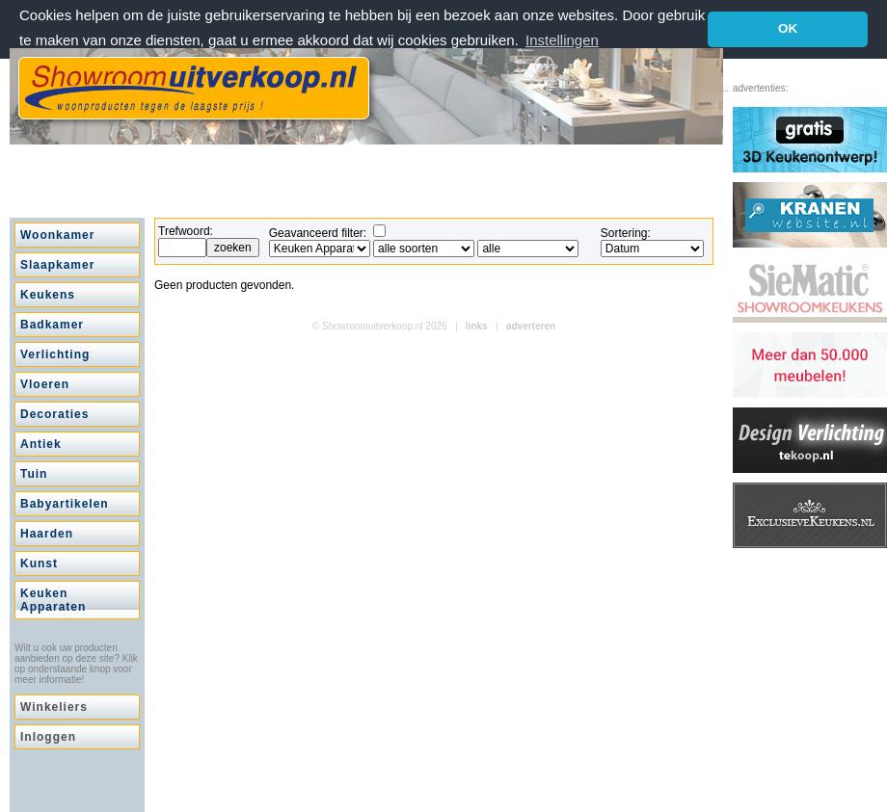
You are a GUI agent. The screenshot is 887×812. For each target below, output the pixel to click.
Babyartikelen (64, 504)
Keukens (47, 294)
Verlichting (55, 354)
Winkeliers (54, 707)
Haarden (46, 533)
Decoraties (54, 414)
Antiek (41, 444)
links (477, 326)
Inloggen (48, 737)
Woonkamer (57, 235)
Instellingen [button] (562, 40)
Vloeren (44, 384)
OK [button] (787, 28)
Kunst (39, 563)
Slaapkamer (57, 265)
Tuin (33, 474)
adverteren (530, 326)
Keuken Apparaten (53, 600)
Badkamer (52, 324)
